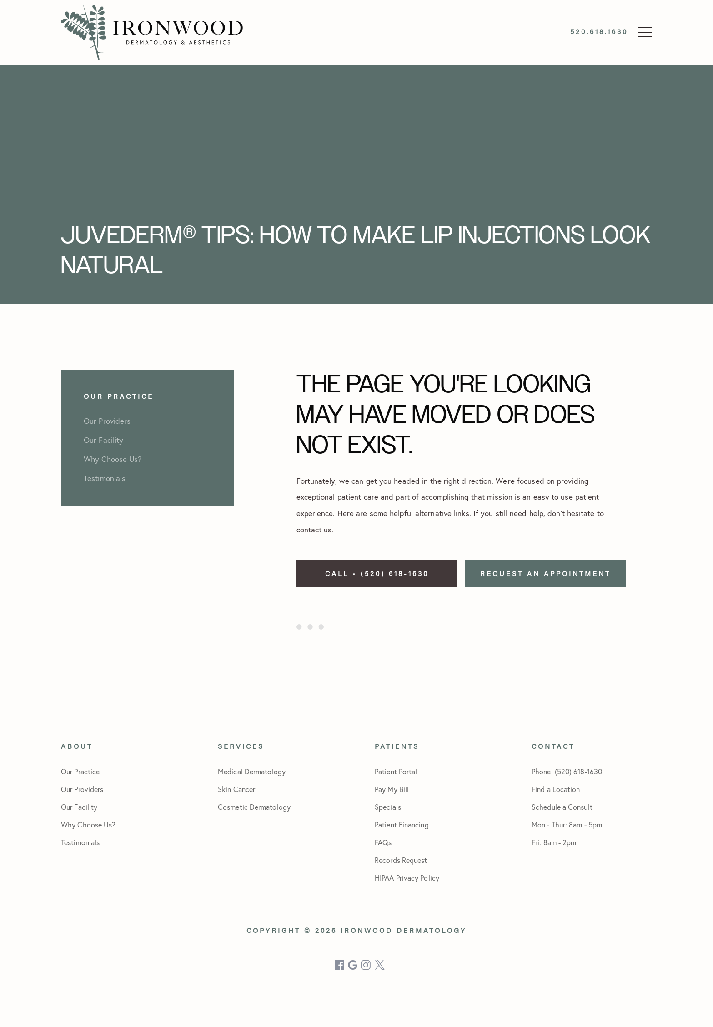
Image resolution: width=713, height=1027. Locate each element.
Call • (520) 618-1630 (377, 573)
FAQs (383, 842)
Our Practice (80, 771)
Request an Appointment (545, 573)
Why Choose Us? (88, 824)
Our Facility (79, 807)
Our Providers (82, 789)
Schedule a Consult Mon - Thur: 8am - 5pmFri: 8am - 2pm (567, 824)
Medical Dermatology (252, 771)
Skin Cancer (236, 789)
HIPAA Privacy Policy (407, 877)
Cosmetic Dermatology (254, 807)
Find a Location (556, 789)
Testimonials (80, 842)
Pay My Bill (392, 789)
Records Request (401, 860)
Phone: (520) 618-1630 (567, 771)
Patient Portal (396, 771)
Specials (388, 807)
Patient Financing (402, 824)
